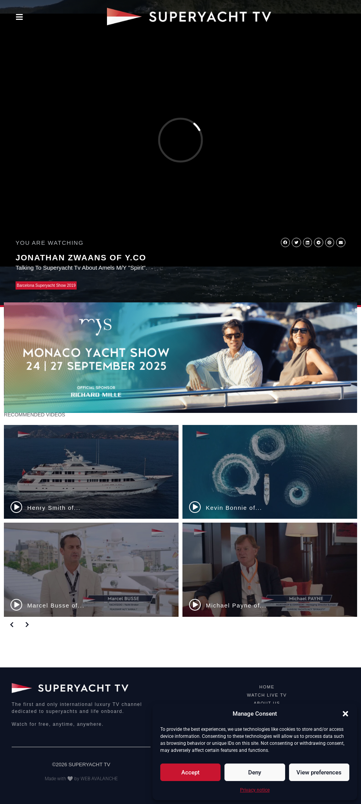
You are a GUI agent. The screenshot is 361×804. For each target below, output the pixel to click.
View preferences (319, 772)
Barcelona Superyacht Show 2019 (46, 285)
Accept (190, 772)
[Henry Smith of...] (91, 472)
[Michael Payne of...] (269, 570)
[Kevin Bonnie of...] (269, 472)
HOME (267, 687)
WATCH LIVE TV (267, 695)
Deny (254, 772)
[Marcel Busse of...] (91, 570)
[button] (345, 714)
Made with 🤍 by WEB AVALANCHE (81, 778)
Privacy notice (255, 790)
